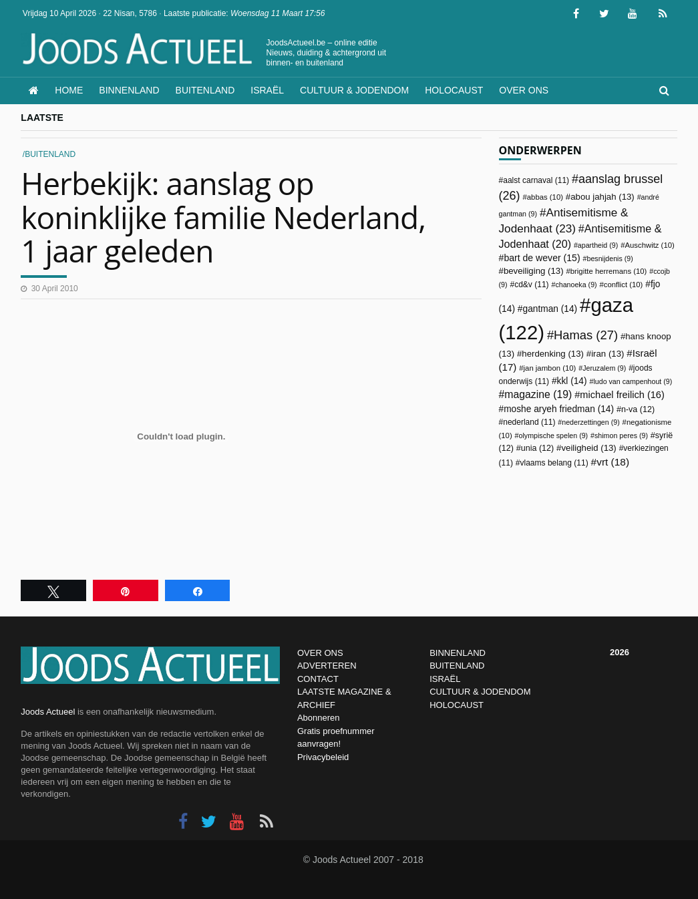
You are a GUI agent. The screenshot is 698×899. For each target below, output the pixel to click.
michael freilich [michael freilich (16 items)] (622, 394)
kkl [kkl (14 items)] (572, 381)
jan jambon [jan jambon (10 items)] (550, 368)
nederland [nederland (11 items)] (529, 422)
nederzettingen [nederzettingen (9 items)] (591, 422)
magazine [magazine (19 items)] (538, 394)
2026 (619, 652)
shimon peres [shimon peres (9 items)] (621, 435)
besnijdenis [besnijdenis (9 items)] (609, 258)
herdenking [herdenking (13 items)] (553, 354)
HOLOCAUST (456, 705)
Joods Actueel (48, 712)
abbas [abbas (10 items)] (545, 197)
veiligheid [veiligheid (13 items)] (588, 448)
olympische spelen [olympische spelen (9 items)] (553, 435)
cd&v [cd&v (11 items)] (531, 284)
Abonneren (318, 718)
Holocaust (454, 90)
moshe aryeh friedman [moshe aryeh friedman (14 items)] (559, 409)
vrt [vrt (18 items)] (612, 462)
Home (69, 90)
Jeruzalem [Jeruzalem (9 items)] (604, 368)
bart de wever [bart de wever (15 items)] (542, 257)
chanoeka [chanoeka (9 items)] (575, 285)
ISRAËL (444, 679)
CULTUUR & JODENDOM (479, 692)
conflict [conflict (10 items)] (623, 285)
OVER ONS (320, 653)
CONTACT (318, 679)
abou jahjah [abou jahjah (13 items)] (602, 197)
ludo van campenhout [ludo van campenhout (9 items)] (632, 381)
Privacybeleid (323, 757)
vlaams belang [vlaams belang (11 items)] (554, 463)
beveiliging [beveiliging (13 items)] (534, 271)
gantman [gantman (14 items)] (550, 309)
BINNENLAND (457, 653)
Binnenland (129, 90)
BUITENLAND (456, 666)
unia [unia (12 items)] (537, 448)
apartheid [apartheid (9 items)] (598, 245)
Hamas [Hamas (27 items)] (586, 335)
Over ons (523, 90)
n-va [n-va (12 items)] (638, 409)
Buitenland (205, 90)
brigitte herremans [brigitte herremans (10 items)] (608, 271)
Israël (267, 90)
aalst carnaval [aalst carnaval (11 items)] (536, 180)
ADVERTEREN (327, 666)
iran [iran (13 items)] (607, 354)
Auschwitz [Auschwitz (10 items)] (649, 245)
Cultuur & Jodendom (354, 90)
